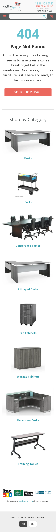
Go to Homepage (28, 92)
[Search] (44, 16)
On (32, 523)
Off (23, 523)
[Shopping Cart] (51, 16)
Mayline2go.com (26, 501)
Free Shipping (44, 11)
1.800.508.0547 (44, 3)
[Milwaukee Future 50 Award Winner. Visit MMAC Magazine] (28, 493)
